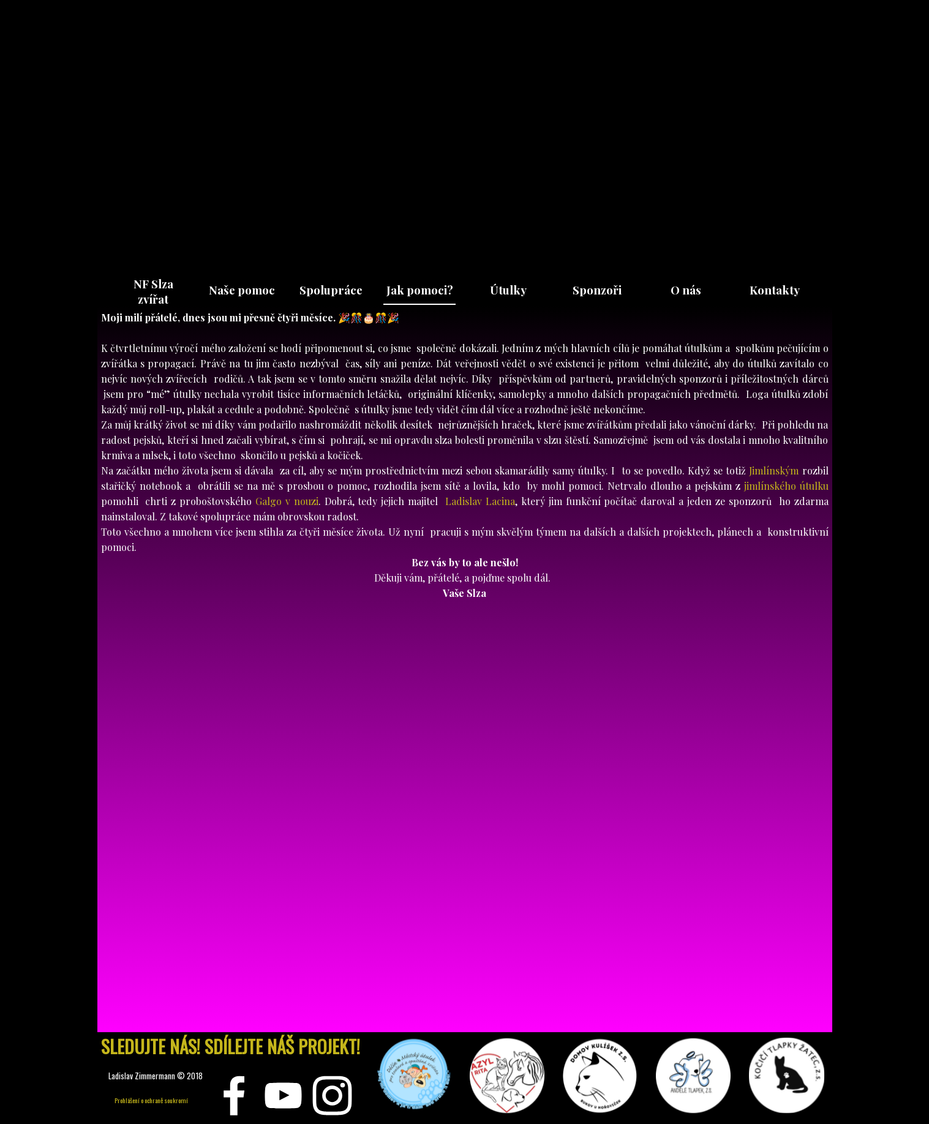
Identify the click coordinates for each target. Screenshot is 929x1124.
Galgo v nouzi (286, 501)
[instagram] (332, 1095)
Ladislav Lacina (480, 501)
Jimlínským (774, 471)
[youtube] (283, 1095)
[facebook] (234, 1095)
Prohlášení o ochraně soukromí (151, 1100)
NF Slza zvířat (153, 291)
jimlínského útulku (786, 486)
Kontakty (775, 290)
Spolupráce (331, 290)
